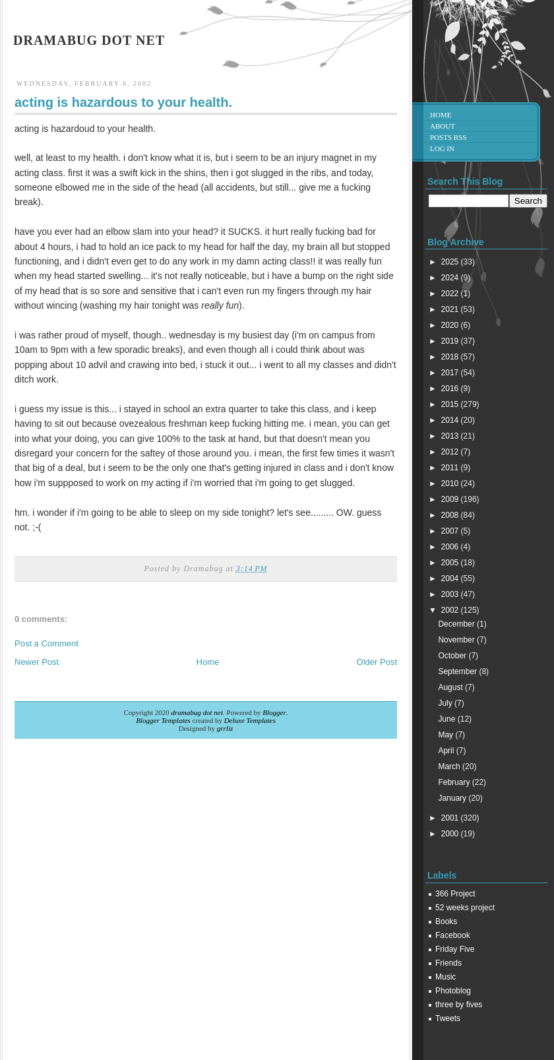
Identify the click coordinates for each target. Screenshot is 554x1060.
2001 (451, 818)
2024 (451, 277)
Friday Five (454, 949)
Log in (442, 148)
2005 (451, 562)
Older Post (377, 662)
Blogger (274, 712)
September (458, 671)
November (457, 639)
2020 (451, 325)
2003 (451, 594)
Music (445, 977)
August (451, 687)
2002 (451, 610)
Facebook (452, 935)
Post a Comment (46, 643)
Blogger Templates (163, 720)
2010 (451, 483)
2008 (451, 515)
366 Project (455, 893)
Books (446, 921)
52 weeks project (465, 907)
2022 (451, 293)
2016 (451, 388)
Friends (448, 963)
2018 (451, 356)
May (446, 734)
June (447, 719)
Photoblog (453, 990)
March (450, 766)
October (453, 655)
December (457, 624)
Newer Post (37, 662)
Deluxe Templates (250, 720)
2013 (451, 436)
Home (208, 662)
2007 (451, 531)
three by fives (458, 1004)
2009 (451, 499)
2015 (451, 404)
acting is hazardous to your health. (123, 102)
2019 (451, 341)
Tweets (447, 1018)
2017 (451, 372)
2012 (451, 451)
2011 (451, 467)
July (446, 703)
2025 (451, 261)
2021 (451, 309)
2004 (451, 578)
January (453, 798)
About (442, 126)
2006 (451, 546)
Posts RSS (448, 137)
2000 (451, 833)
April (447, 750)
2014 (451, 420)
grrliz (225, 728)
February (455, 782)
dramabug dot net (89, 40)
